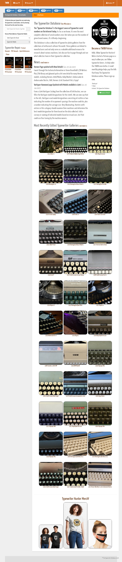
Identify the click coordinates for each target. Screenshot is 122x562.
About (16, 3)
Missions (29, 3)
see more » (83, 126)
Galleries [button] (33, 11)
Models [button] (21, 11)
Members (110, 3)
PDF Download (8, 72)
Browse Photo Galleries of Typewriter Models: (16, 34)
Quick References (25, 51)
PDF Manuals (14, 51)
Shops (7, 54)
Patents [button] (58, 11)
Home (35, 15)
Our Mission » (66, 24)
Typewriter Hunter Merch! (75, 499)
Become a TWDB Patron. (102, 48)
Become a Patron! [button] (104, 93)
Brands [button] (10, 11)
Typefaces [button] (46, 11)
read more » (45, 63)
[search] (17, 38)
